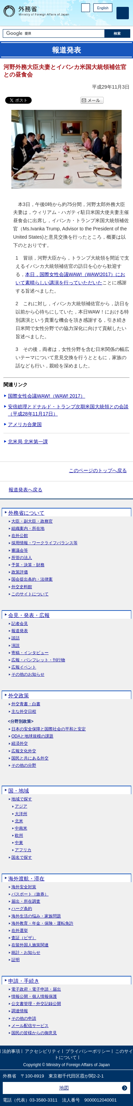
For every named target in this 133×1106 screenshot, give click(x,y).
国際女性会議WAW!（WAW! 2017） (46, 396)
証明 (15, 960)
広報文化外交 (23, 751)
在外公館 (19, 536)
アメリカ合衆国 (25, 424)
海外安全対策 (23, 887)
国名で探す (21, 857)
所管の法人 (21, 558)
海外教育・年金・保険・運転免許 (42, 923)
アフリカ (23, 850)
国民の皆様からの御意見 (34, 1033)
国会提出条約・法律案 (32, 579)
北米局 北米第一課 (28, 441)
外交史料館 (21, 587)
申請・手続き (23, 981)
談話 (15, 638)
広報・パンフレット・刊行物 (38, 660)
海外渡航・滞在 (26, 878)
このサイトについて (30, 594)
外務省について (26, 513)
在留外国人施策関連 (30, 945)
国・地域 (18, 791)
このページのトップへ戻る (98, 470)
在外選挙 (19, 930)
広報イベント (23, 667)
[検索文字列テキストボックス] (54, 33)
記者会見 (19, 624)
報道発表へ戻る (25, 489)
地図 (64, 1088)
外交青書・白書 (25, 704)
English (103, 8)
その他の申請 (23, 1018)
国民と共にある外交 (30, 758)
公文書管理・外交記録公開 (36, 1004)
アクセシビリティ (43, 1051)
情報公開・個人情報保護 (34, 996)
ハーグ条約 (21, 909)
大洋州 (21, 814)
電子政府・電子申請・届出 (36, 989)
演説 (15, 645)
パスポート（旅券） (30, 894)
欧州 (19, 835)
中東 (19, 843)
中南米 (21, 828)
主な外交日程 (23, 711)
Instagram (99, 19)
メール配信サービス (30, 1026)
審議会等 (19, 550)
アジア (21, 806)
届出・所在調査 (25, 901)
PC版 (85, 7)
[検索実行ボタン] (117, 33)
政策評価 (19, 572)
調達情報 (19, 1011)
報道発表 (19, 631)
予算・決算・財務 (27, 565)
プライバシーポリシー (87, 1051)
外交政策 (18, 695)
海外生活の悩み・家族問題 (36, 916)
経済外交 (19, 743)
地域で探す (21, 799)
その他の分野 (23, 765)
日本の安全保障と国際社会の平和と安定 (48, 729)
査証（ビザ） (23, 938)
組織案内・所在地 (27, 528)
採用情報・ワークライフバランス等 (44, 543)
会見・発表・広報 (29, 615)
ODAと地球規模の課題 (32, 736)
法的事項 (11, 1051)
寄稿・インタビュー (30, 653)
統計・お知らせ (25, 952)
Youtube (108, 19)
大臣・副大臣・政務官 (32, 521)
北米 (19, 821)
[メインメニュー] (122, 13)
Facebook (90, 19)
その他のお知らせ (27, 674)
